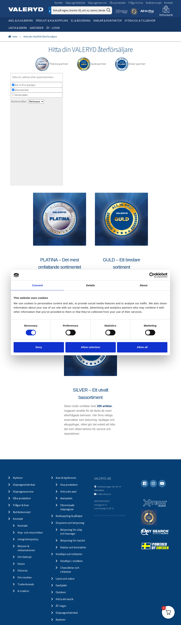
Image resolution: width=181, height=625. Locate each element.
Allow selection (90, 347)
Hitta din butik (64, 599)
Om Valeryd (24, 557)
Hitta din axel (68, 491)
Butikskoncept (153, 2)
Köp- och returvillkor (30, 532)
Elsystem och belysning (70, 523)
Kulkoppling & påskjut (69, 516)
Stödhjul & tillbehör (140, 20)
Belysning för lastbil (72, 540)
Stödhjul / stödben (71, 561)
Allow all (142, 347)
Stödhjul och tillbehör (69, 554)
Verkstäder (20, 95)
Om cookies (24, 577)
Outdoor (61, 592)
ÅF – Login (53, 27)
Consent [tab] (37, 285)
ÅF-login (61, 606)
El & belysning (80, 20)
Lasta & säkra (17, 27)
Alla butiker (20, 90)
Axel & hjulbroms (20, 20)
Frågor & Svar (136, 2)
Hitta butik (166, 15)
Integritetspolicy (27, 539)
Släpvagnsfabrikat (75, 2)
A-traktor (23, 591)
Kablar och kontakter (73, 547)
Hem (15, 36)
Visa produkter (69, 484)
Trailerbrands (25, 584)
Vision (21, 563)
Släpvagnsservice (97, 2)
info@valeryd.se (104, 494)
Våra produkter (117, 2)
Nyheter (58, 2)
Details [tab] (90, 285)
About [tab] (143, 285)
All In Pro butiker (24, 85)
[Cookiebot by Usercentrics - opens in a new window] (151, 275)
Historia (22, 570)
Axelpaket (66, 498)
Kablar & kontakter (107, 20)
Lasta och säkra (65, 578)
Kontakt (168, 2)
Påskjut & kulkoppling (52, 20)
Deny (39, 347)
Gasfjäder (36, 27)
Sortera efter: (19, 101)
